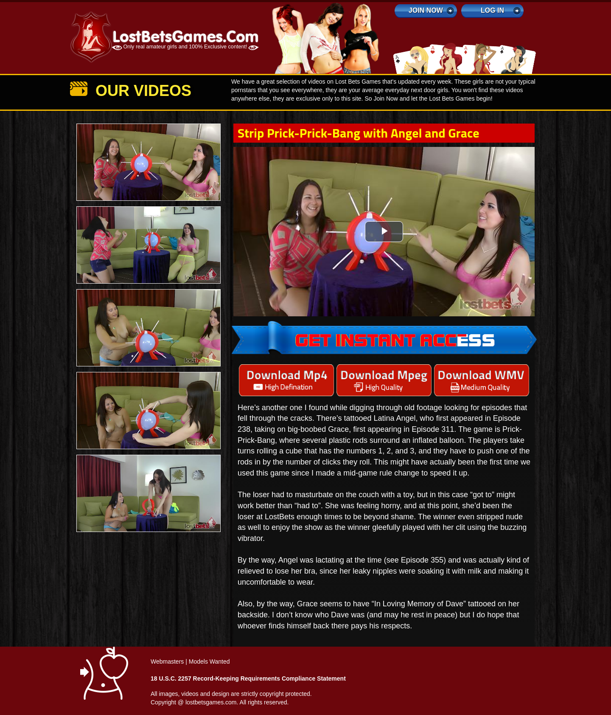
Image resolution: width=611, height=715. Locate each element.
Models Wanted (209, 661)
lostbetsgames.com (211, 702)
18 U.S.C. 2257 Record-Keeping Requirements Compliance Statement (248, 678)
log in (492, 10)
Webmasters (167, 661)
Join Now (426, 10)
